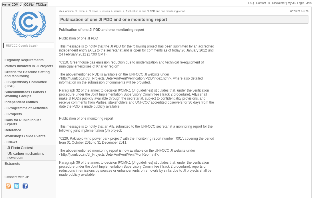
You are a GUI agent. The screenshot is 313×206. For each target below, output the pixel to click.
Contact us (263, 3)
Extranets (12, 164)
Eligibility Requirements (24, 60)
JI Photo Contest (20, 148)
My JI (296, 3)
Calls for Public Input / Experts (23, 122)
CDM (15, 4)
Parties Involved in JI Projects (29, 66)
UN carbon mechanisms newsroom (25, 156)
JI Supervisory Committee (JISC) (26, 84)
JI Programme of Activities (26, 108)
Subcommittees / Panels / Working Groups (25, 94)
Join (309, 3)
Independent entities (21, 102)
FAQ (251, 3)
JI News (11, 142)
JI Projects (13, 114)
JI (21, 4)
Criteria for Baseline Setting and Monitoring (27, 74)
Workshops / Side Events (25, 136)
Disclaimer (279, 3)
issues (106, 11)
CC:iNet (29, 4)
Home (6, 4)
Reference (13, 130)
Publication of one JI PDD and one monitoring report (155, 11)
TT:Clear (41, 4)
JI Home (80, 11)
